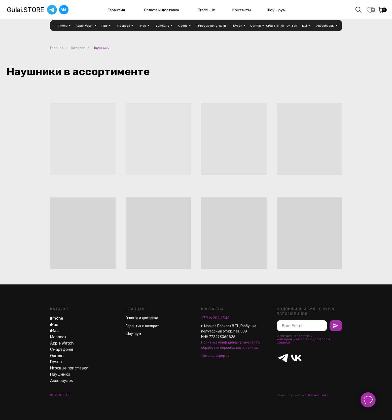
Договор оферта (215, 356)
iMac (54, 330)
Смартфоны (61, 349)
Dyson (56, 361)
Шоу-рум (133, 334)
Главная (56, 48)
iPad (54, 324)
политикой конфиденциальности (294, 337)
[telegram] (280, 355)
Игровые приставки (69, 368)
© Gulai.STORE (61, 395)
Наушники (60, 374)
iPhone (56, 318)
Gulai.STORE (25, 10)
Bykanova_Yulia (316, 395)
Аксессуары (62, 380)
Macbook (58, 336)
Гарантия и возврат (142, 326)
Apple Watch (62, 343)
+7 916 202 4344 (215, 318)
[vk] (293, 355)
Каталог (78, 48)
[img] (64, 10)
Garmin (57, 355)
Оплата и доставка (142, 318)
